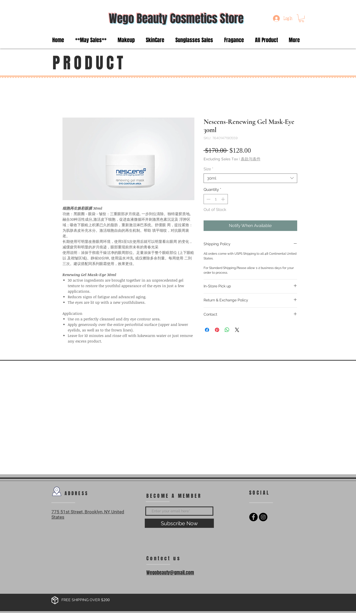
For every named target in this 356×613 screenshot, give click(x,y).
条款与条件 (251, 159)
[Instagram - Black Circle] (263, 517)
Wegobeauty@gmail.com (170, 572)
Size (208, 169)
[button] (301, 18)
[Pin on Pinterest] (217, 330)
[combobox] (250, 178)
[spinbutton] (215, 199)
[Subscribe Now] (179, 523)
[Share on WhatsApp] (227, 330)
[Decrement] (207, 199)
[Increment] (223, 199)
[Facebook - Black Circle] (253, 517)
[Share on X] (237, 330)
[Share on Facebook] (207, 330)
